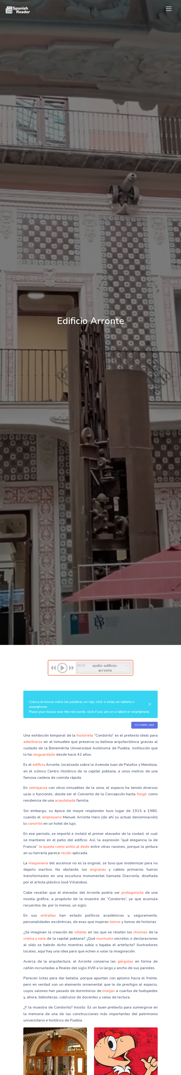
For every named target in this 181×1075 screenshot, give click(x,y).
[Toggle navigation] (168, 8)
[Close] (149, 704)
